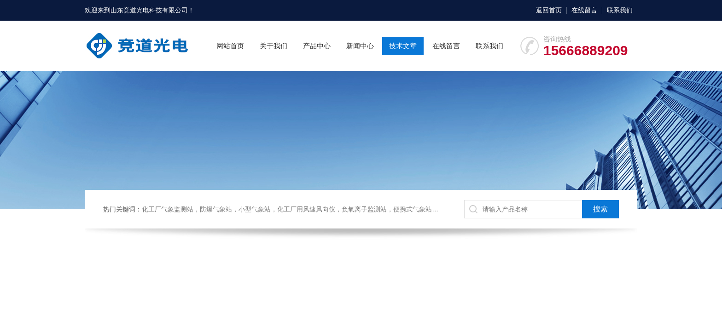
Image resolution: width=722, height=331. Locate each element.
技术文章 (403, 46)
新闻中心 (360, 46)
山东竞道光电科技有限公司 (149, 10)
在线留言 (584, 10)
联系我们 (620, 10)
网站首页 (230, 46)
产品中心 (317, 46)
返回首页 (549, 10)
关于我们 (273, 46)
